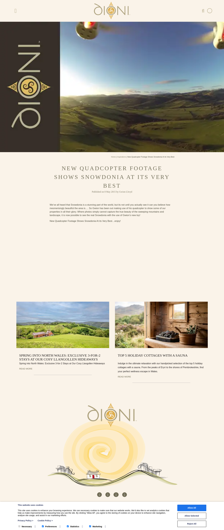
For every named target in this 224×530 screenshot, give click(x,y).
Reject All (191, 524)
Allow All (191, 508)
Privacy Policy (25, 520)
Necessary (25, 526)
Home (113, 157)
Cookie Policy (45, 520)
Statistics (73, 526)
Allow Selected (192, 516)
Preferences (49, 526)
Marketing (95, 526)
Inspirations (121, 157)
